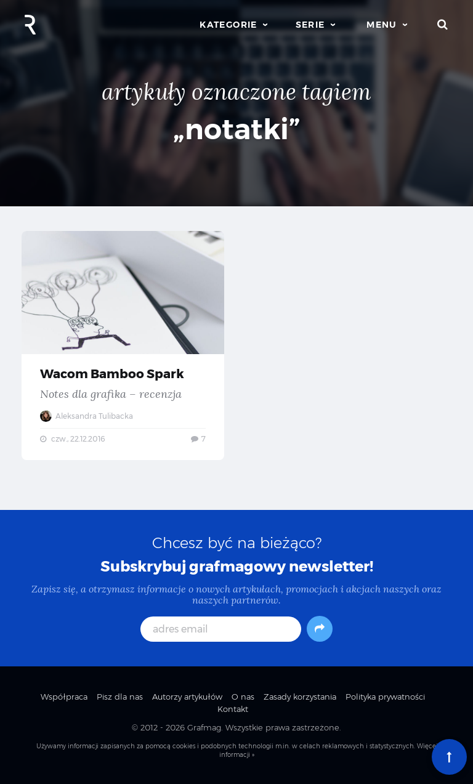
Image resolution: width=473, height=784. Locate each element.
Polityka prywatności (385, 696)
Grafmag (204, 727)
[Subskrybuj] (320, 629)
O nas (243, 696)
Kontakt (232, 709)
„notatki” (237, 129)
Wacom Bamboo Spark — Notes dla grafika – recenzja (123, 345)
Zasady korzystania (300, 696)
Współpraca (64, 696)
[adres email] (220, 629)
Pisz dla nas (120, 696)
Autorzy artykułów (187, 696)
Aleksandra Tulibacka (86, 416)
